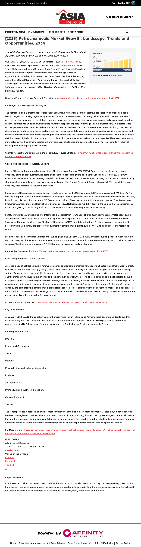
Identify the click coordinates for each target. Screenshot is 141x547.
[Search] (127, 32)
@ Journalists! (36, 31)
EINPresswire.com (71, 61)
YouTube (9, 465)
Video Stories (75, 31)
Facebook (10, 461)
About (13, 543)
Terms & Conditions (77, 543)
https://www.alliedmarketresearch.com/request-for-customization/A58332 (70, 251)
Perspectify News (15, 31)
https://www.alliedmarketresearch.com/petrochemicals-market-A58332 (71, 302)
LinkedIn (9, 457)
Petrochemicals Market (67, 65)
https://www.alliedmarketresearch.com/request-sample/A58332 (87, 98)
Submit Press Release (54, 543)
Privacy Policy (123, 543)
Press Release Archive (30, 543)
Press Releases (56, 31)
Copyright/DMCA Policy (101, 543)
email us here (12, 450)
